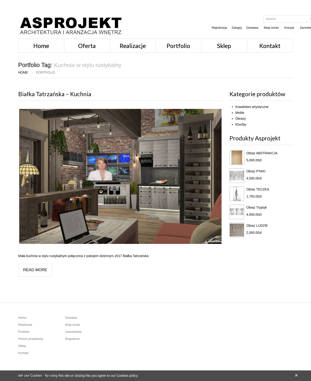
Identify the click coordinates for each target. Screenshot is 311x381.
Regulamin (72, 339)
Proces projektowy (30, 339)
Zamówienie (73, 331)
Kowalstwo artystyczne (252, 107)
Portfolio (178, 45)
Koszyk (289, 27)
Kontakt (269, 45)
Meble (239, 113)
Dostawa (252, 27)
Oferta (87, 45)
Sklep (224, 45)
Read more (35, 270)
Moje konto (271, 27)
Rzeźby (240, 124)
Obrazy (240, 118)
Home (41, 45)
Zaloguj (237, 27)
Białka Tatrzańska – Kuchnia (54, 93)
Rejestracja (219, 27)
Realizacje (133, 45)
